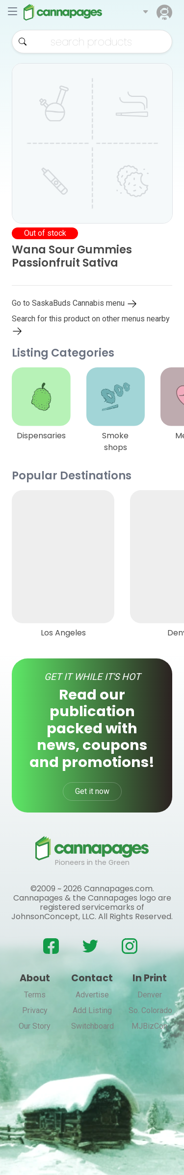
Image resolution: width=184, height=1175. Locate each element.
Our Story (35, 1026)
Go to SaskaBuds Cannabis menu (74, 303)
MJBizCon (149, 1026)
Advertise (92, 994)
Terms (35, 994)
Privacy (35, 1010)
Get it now (92, 791)
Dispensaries (41, 435)
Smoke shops (115, 441)
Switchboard (92, 1026)
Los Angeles (63, 632)
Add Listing (92, 1010)
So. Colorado (150, 1010)
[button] (145, 12)
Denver (149, 994)
